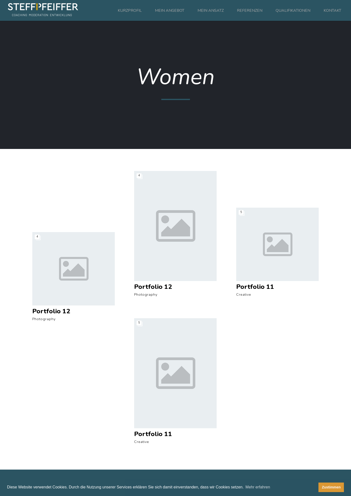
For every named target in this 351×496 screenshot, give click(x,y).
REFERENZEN (249, 10)
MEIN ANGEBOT (169, 10)
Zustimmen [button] (331, 487)
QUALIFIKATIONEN (293, 10)
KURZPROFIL (130, 10)
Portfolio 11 (255, 286)
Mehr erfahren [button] (258, 487)
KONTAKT (332, 10)
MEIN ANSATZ (211, 10)
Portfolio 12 (51, 311)
